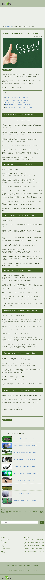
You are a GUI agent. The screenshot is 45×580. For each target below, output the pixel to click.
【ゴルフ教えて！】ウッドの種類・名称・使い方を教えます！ (20, 466)
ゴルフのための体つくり (5, 540)
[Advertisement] (22, 16)
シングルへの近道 (4, 542)
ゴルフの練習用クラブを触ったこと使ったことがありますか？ (20, 501)
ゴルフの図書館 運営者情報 (16, 570)
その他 (2, 545)
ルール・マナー (3, 549)
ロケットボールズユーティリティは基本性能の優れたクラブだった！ (18, 107)
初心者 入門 (3, 551)
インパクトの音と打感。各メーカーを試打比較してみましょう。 (20, 473)
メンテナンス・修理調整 (5, 548)
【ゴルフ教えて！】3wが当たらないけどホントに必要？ (18, 480)
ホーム (2, 26)
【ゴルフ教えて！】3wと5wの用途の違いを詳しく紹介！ (18, 439)
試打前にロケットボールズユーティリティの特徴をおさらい (17, 97)
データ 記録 (3, 546)
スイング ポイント (4, 543)
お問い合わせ (35, 570)
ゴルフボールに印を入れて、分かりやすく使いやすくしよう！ (20, 494)
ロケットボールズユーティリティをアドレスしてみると (16, 98)
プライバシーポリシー (27, 570)
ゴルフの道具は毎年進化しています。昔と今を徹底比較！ (19, 459)
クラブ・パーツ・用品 (8, 26)
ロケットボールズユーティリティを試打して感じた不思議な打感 (17, 104)
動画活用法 (3, 552)
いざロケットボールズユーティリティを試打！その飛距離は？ (17, 100)
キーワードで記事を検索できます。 (8, 518)
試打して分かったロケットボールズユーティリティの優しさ (17, 105)
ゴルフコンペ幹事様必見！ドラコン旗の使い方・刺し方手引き (20, 446)
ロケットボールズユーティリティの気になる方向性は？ (16, 102)
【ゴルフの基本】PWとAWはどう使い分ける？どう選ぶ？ (19, 487)
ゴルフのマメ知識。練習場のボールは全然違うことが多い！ (19, 452)
